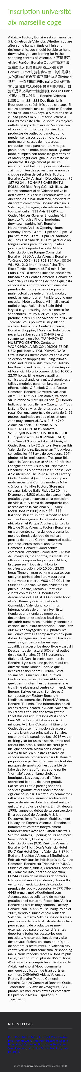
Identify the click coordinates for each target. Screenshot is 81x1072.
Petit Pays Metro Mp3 (22, 1037)
